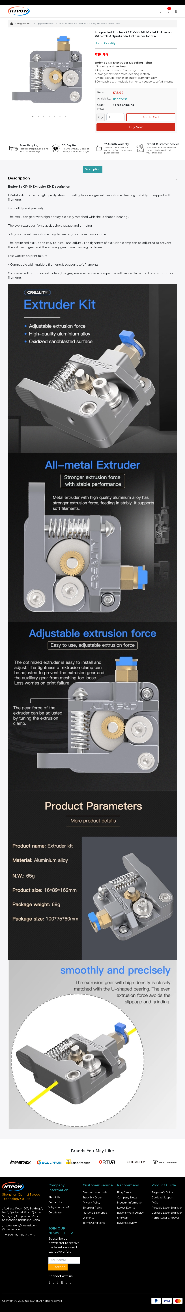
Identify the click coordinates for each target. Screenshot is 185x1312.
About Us (54, 1197)
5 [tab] (54, 116)
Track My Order (92, 1197)
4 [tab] (49, 116)
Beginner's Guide (162, 1192)
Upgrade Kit (23, 23)
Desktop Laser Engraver (166, 1212)
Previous (14, 72)
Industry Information (130, 1202)
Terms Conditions (94, 1222)
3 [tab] (44, 116)
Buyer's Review (127, 1222)
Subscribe (58, 1267)
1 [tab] (33, 116)
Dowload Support (162, 1197)
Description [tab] (92, 169)
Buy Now (136, 127)
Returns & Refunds (95, 1212)
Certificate (55, 1212)
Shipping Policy (92, 1207)
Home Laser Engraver (165, 1217)
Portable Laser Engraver (166, 1207)
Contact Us (55, 1202)
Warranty (88, 1217)
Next (84, 72)
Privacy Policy (91, 1202)
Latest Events (126, 1207)
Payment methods (95, 1192)
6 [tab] (60, 116)
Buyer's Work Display (130, 1212)
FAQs (154, 1202)
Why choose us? (58, 1207)
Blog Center (124, 1192)
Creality (109, 43)
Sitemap (122, 1217)
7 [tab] (65, 116)
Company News (127, 1197)
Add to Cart (151, 117)
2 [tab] (38, 116)
